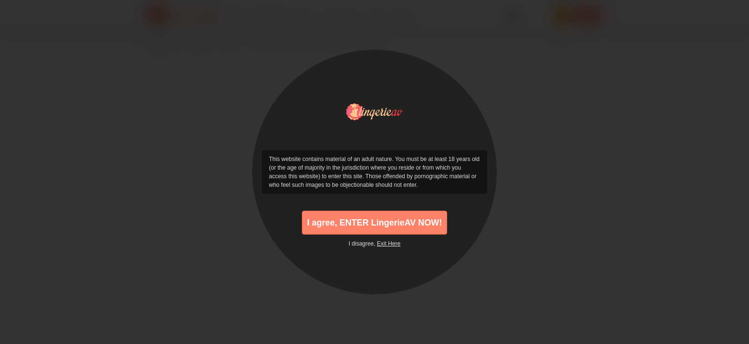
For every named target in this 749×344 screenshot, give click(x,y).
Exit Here (388, 243)
